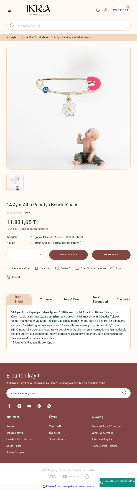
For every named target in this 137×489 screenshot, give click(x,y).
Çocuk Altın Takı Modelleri (51, 237)
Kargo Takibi (13, 445)
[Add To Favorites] (18, 268)
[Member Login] (101, 10)
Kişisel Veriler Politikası (105, 445)
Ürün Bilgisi (19, 299)
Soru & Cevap (72, 299)
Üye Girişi (54, 433)
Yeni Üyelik (55, 426)
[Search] (68, 26)
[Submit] (124, 393)
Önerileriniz (124, 299)
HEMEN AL (111, 254)
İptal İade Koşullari (102, 439)
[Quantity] (25, 255)
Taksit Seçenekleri (100, 299)
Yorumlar (46, 299)
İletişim (10, 426)
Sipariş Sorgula (15, 452)
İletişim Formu (14, 433)
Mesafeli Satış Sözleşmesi (107, 426)
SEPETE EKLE (68, 254)
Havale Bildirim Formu (19, 439)
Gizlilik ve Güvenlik (102, 433)
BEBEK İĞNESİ (78, 237)
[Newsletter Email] (68, 393)
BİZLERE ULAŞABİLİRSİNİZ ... (117, 482)
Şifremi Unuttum (58, 439)
